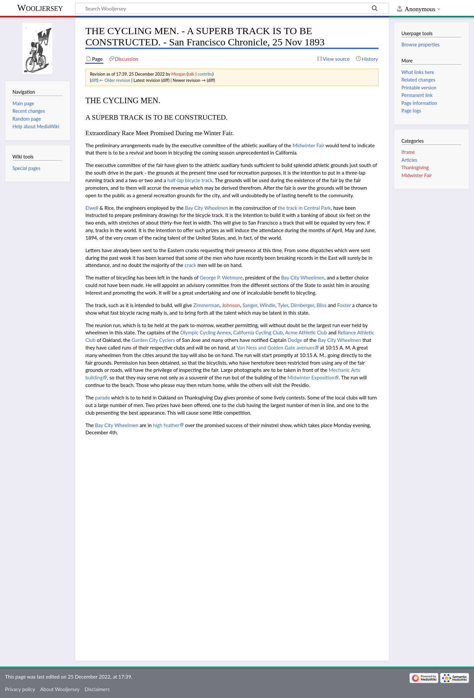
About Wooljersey (60, 689)
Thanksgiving (415, 167)
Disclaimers (97, 689)
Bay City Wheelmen (206, 208)
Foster (344, 305)
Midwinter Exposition (310, 377)
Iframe (408, 152)
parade (102, 397)
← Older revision (114, 80)
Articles (409, 160)
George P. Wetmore (221, 277)
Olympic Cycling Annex (205, 332)
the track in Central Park (304, 208)
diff (94, 80)
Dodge (295, 340)
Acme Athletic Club (306, 332)
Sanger (250, 305)
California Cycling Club (258, 332)
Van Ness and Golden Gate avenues (275, 347)
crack (190, 265)
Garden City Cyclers (153, 340)
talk (191, 74)
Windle (268, 305)
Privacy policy (20, 689)
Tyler (282, 305)
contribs (205, 74)
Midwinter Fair (309, 145)
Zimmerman (206, 305)
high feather (166, 425)
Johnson (231, 305)
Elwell (91, 208)
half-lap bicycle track (189, 180)
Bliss (322, 305)
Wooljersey (40, 8)
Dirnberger (302, 305)
